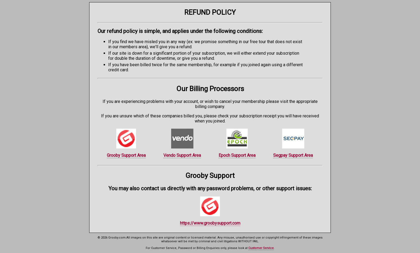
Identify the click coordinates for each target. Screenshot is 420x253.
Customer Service (261, 248)
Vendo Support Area (182, 155)
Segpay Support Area (293, 155)
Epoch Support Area (237, 155)
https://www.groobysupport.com (210, 223)
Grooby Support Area (126, 155)
